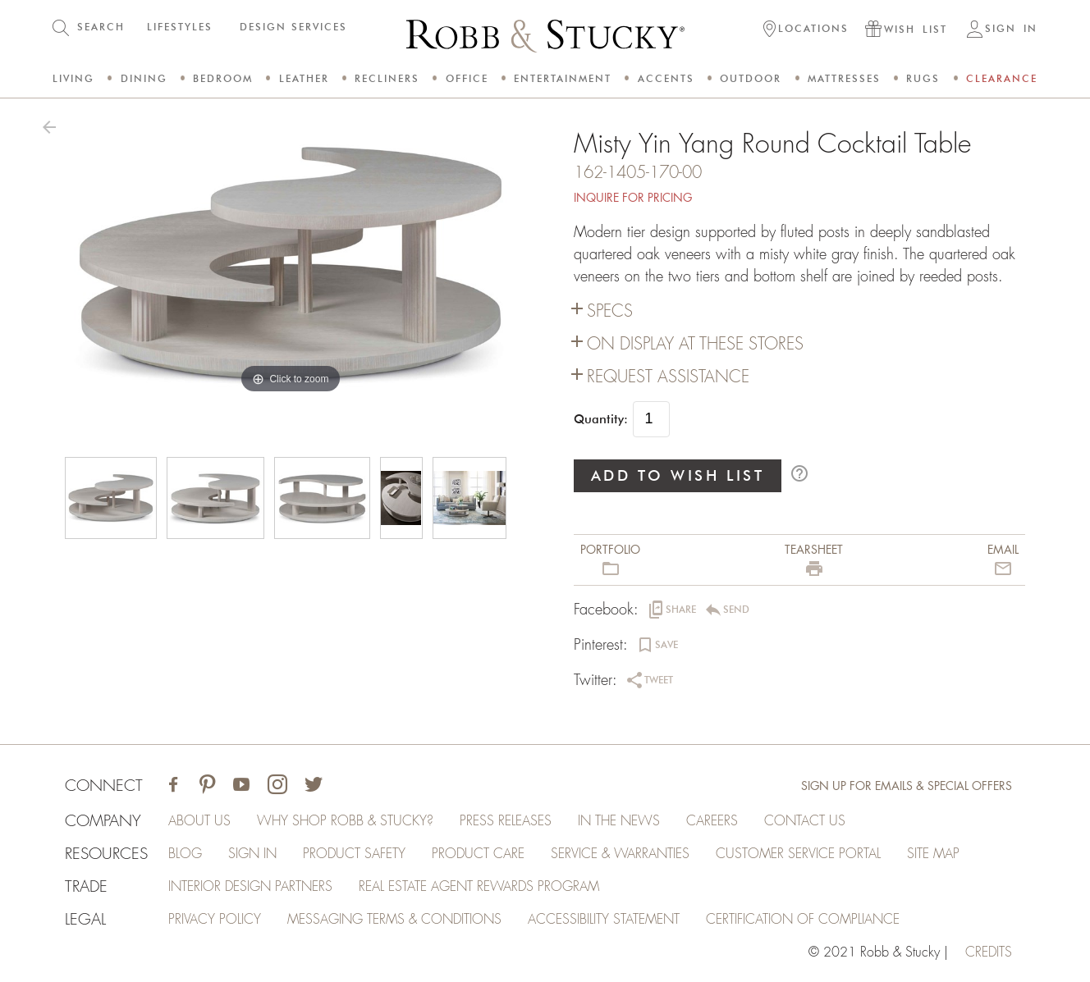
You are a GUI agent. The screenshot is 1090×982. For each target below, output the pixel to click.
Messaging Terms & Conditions (394, 919)
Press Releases (506, 821)
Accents (666, 78)
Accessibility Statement (604, 919)
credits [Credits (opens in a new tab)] (988, 952)
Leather (304, 78)
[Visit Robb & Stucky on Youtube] (241, 786)
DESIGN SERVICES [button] (293, 27)
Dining (144, 78)
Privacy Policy (214, 919)
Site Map (933, 854)
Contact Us (804, 821)
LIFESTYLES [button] (180, 27)
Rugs (923, 78)
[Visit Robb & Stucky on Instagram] (277, 786)
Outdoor (750, 78)
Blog (185, 854)
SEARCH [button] (101, 27)
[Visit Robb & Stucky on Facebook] (173, 786)
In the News (619, 821)
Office (467, 78)
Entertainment (562, 78)
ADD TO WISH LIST (678, 475)
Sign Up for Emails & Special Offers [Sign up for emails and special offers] (906, 786)
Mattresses (844, 78)
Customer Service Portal (798, 854)
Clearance (1001, 78)
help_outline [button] (799, 473)
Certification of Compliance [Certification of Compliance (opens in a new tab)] (803, 919)
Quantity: (601, 419)
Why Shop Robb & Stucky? (345, 821)
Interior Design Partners (250, 886)
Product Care (478, 854)
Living (73, 78)
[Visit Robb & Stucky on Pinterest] (207, 786)
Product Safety (354, 854)
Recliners (387, 78)
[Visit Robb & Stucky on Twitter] (313, 786)
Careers (712, 821)
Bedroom (223, 78)
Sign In (252, 854)
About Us (199, 821)
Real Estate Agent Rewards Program (479, 886)
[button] (806, 30)
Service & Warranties (620, 854)
